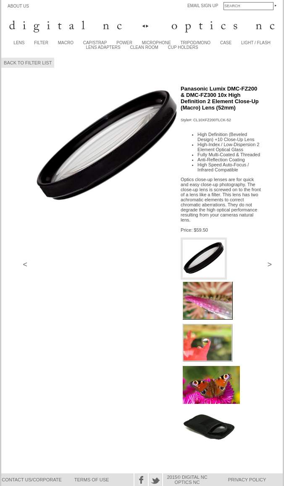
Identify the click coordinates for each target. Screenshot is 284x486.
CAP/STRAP (95, 42)
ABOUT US (18, 6)
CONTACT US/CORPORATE (31, 479)
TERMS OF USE (91, 479)
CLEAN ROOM (144, 47)
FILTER (41, 42)
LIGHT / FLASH (256, 42)
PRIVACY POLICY (247, 479)
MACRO (66, 42)
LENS (18, 42)
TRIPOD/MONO (195, 42)
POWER (124, 42)
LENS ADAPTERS (103, 47)
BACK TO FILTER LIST (28, 62)
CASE (225, 42)
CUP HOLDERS (183, 47)
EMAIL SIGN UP (202, 5)
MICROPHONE (156, 42)
